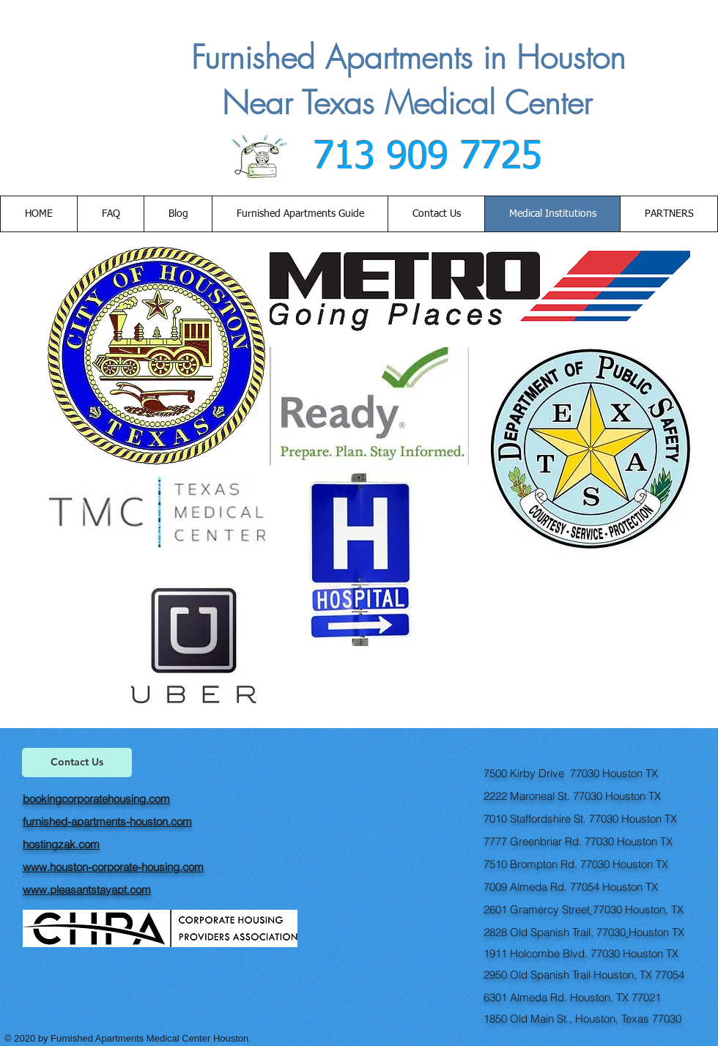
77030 (607, 909)
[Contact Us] (77, 762)
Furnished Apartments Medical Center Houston (151, 1038)
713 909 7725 (422, 157)
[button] (436, 213)
